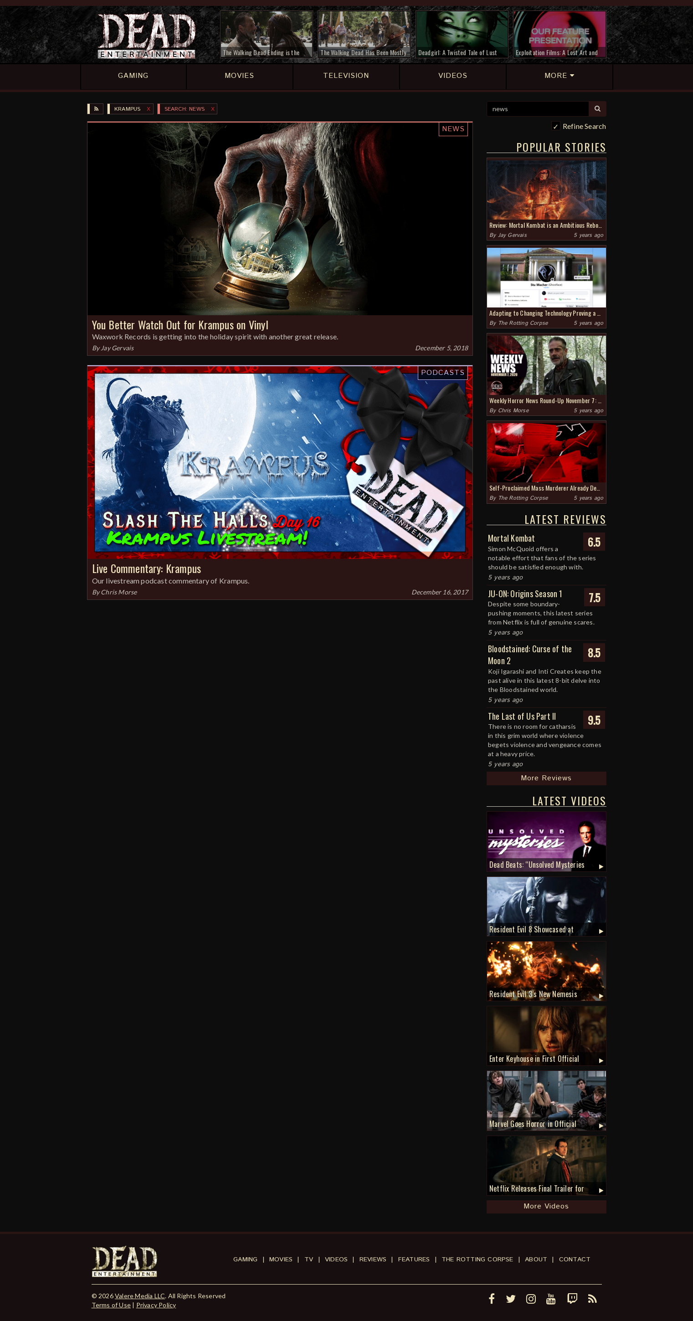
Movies (281, 1259)
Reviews (372, 1259)
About (536, 1259)
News (453, 129)
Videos (336, 1259)
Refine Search (584, 126)
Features (414, 1259)
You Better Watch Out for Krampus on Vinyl (180, 324)
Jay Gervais (117, 348)
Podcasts (443, 373)
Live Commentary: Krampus (146, 568)
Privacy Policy (156, 1305)
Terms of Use (111, 1305)
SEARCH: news (184, 109)
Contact (574, 1259)
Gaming (245, 1259)
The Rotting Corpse (523, 323)
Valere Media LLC (140, 1296)
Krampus (127, 109)
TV (308, 1259)
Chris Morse (119, 592)
